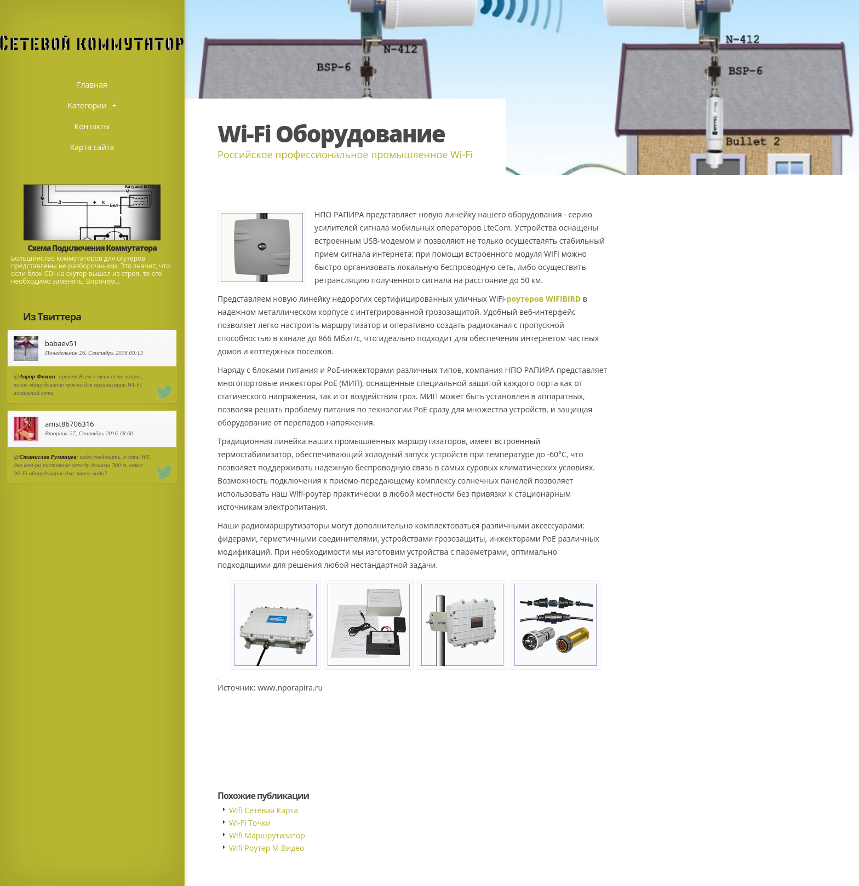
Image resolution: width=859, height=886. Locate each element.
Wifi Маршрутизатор (267, 835)
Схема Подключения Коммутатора (92, 248)
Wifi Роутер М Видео (266, 848)
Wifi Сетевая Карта (263, 810)
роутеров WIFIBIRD (544, 299)
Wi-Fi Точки (250, 823)
